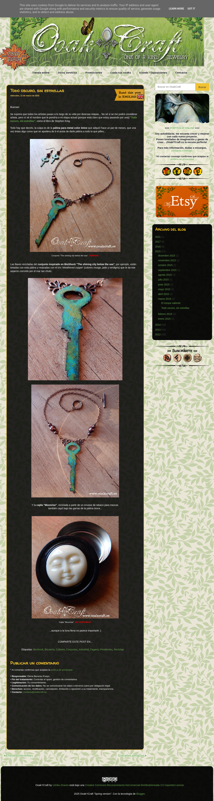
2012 (158, 334)
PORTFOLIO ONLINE (182, 128)
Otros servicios (67, 72)
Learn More (176, 8)
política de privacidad (182, 159)
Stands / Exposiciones (153, 72)
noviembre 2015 (167, 260)
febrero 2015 (165, 314)
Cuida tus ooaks (120, 72)
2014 (158, 324)
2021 (158, 236)
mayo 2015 (164, 289)
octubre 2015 (165, 265)
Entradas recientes (19, 755)
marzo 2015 (164, 298)
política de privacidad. (62, 670)
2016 (158, 246)
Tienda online (41, 72)
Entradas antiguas (131, 755)
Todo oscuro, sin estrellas (175, 308)
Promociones (93, 72)
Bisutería (49, 649)
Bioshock (38, 649)
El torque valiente (170, 303)
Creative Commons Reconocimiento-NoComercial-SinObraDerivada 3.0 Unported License (134, 785)
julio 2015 (163, 279)
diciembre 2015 (166, 255)
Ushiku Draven (61, 785)
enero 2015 (164, 318)
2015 (158, 251)
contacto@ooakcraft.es (35, 692)
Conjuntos (71, 649)
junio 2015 (164, 284)
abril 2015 (163, 294)
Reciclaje (119, 649)
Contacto (181, 72)
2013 (158, 329)
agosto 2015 (165, 274)
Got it (191, 8)
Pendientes (106, 649)
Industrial (84, 649)
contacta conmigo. (182, 150)
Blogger (140, 793)
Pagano (94, 649)
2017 (158, 241)
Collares (60, 649)
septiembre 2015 (167, 270)
